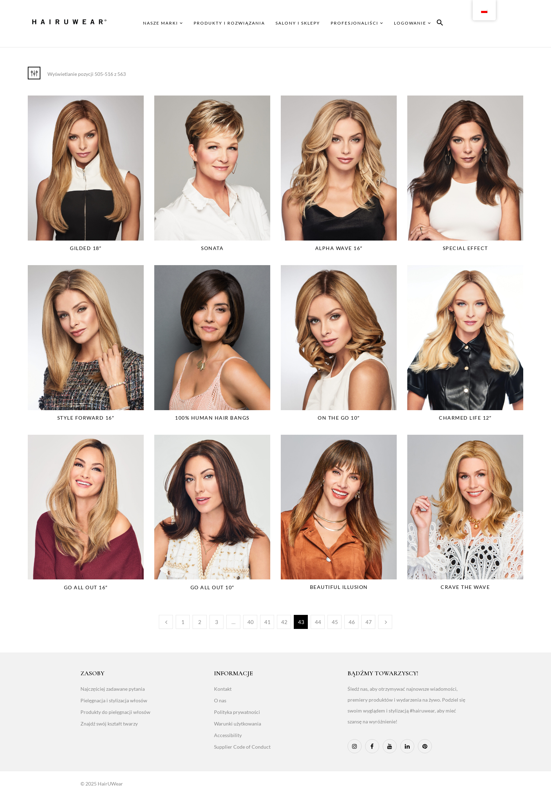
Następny (385, 622)
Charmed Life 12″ (465, 418)
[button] (439, 23)
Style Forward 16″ (85, 418)
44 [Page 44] (318, 622)
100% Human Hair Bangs (212, 418)
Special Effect (465, 248)
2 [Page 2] (199, 622)
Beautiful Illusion (339, 587)
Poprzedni (166, 622)
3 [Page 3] (216, 622)
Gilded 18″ (86, 248)
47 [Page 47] (368, 622)
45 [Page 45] (335, 622)
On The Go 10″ (338, 418)
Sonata (212, 248)
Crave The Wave (465, 587)
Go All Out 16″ (86, 587)
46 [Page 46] (352, 622)
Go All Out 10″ (212, 587)
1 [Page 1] (182, 622)
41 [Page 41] (267, 622)
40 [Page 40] (250, 622)
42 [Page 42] (284, 622)
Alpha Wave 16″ (339, 248)
